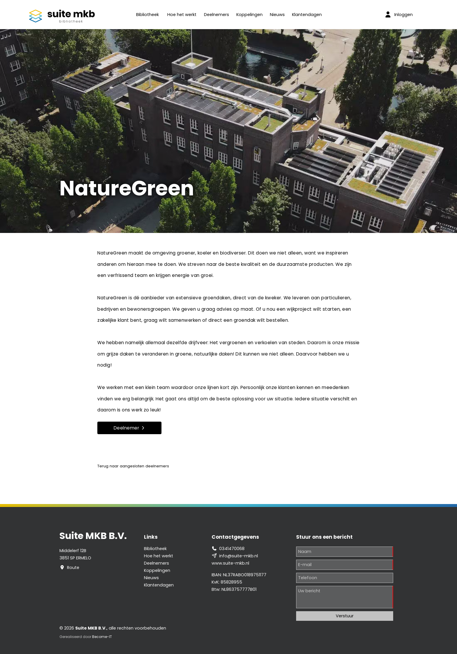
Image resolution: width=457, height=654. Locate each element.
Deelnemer (129, 428)
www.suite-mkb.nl (230, 563)
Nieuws (277, 14)
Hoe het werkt (181, 14)
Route (73, 567)
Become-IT (102, 636)
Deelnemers (216, 14)
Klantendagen (307, 14)
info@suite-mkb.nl (238, 556)
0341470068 (232, 549)
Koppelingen (249, 14)
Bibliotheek (147, 14)
